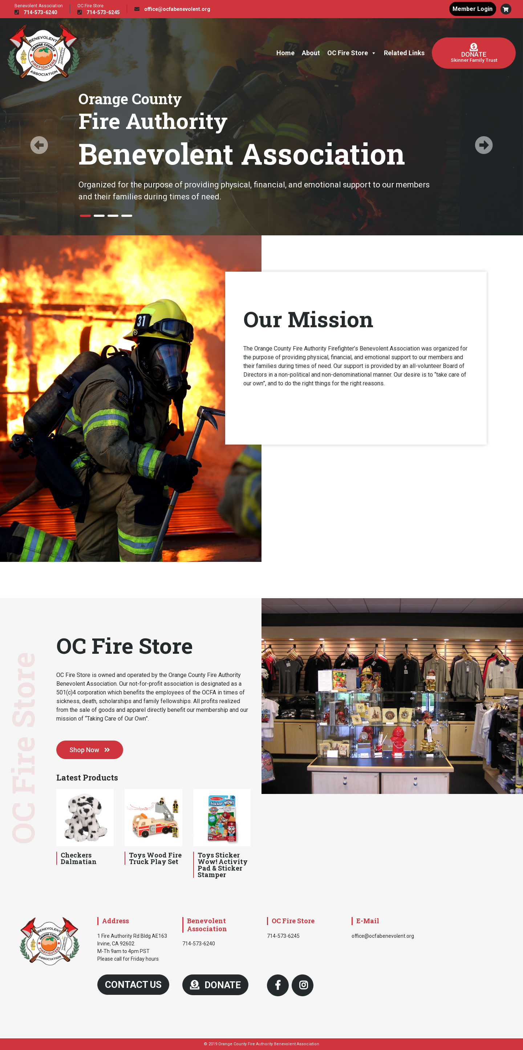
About (311, 53)
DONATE (215, 985)
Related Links (404, 53)
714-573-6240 (36, 12)
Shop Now (89, 750)
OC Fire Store (352, 53)
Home (285, 53)
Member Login (472, 8)
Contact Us (133, 984)
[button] (505, 9)
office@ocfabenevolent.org (172, 9)
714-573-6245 (98, 12)
